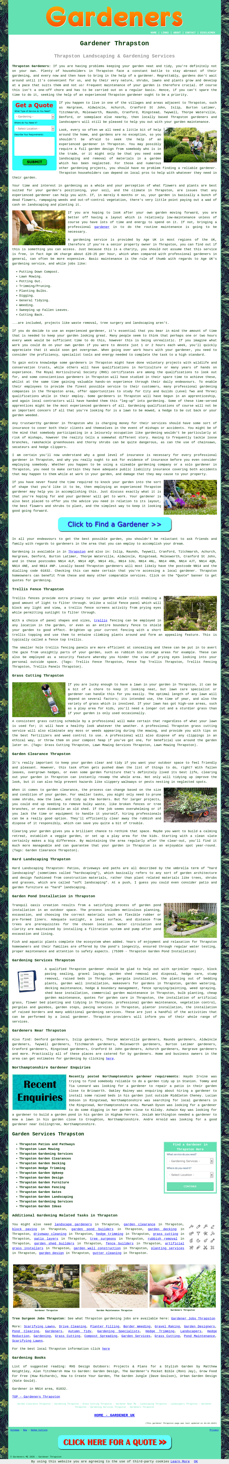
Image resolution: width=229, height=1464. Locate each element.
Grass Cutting (67, 1336)
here (110, 1058)
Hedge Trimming (159, 1331)
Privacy (214, 1430)
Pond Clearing (25, 1331)
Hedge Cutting (39, 1430)
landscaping (69, 158)
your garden (67, 335)
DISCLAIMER (207, 32)
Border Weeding (137, 1326)
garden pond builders (92, 1229)
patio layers (46, 1239)
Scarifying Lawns (39, 1326)
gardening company (154, 464)
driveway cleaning (50, 1234)
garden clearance (139, 1224)
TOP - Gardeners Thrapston (36, 1397)
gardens (189, 75)
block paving (24, 1229)
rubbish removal (163, 1239)
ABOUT (177, 32)
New (25, 1430)
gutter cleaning (107, 1253)
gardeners (78, 362)
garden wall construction (97, 1248)
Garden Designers (199, 1326)
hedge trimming (109, 1234)
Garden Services (135, 1336)
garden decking (162, 1229)
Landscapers (190, 1331)
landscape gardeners (73, 1224)
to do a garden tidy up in (156, 1081)
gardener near (24, 1124)
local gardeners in (199, 1100)
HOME (154, 32)
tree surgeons (103, 1239)
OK (196, 1461)
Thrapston (76, 551)
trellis (100, 620)
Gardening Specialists (118, 1331)
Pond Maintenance (199, 1336)
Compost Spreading (100, 1336)
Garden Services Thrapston (48, 1134)
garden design (51, 1253)
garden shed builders (54, 1243)
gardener (134, 95)
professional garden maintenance (146, 1002)
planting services (167, 1248)
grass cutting (165, 1234)
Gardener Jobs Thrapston (193, 1318)
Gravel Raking (167, 1326)
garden (138, 66)
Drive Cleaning (72, 1326)
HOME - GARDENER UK (114, 1415)
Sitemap (14, 1430)
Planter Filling (104, 1326)
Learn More (180, 1461)
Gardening (42, 1336)
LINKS (165, 32)
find (26, 1039)
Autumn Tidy (79, 1331)
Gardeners (53, 1331)
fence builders (119, 1243)
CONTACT (190, 32)
